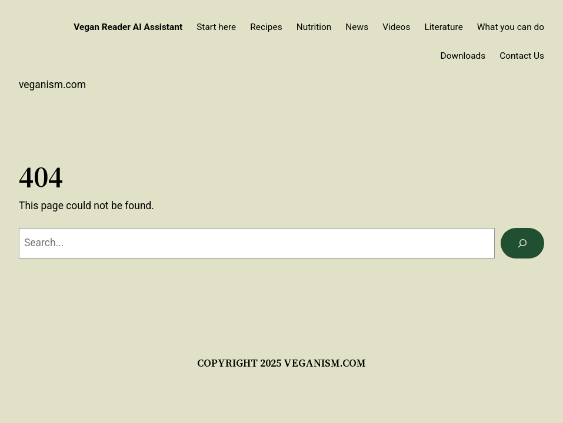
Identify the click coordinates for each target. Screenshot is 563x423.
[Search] (523, 243)
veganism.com (52, 84)
